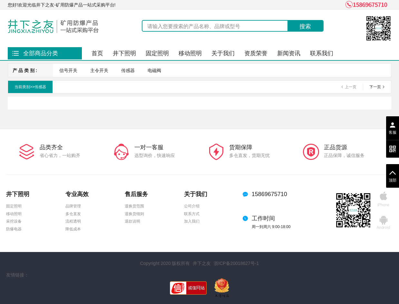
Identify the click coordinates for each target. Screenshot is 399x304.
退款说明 (132, 221)
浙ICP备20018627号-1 (236, 263)
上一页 (350, 87)
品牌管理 (73, 206)
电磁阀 (154, 70)
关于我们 (223, 53)
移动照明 (190, 53)
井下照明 (124, 53)
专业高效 (77, 194)
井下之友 (202, 263)
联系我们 (321, 53)
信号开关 (68, 70)
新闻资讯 (288, 53)
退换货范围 (134, 206)
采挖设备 (14, 221)
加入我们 (192, 221)
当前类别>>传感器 (30, 87)
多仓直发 (73, 214)
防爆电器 (14, 229)
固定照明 (157, 53)
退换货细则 (134, 214)
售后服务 (136, 194)
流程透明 (73, 221)
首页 (97, 53)
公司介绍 (192, 206)
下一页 (375, 87)
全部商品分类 (40, 53)
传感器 (128, 70)
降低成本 (73, 229)
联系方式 (192, 214)
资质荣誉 (256, 53)
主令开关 (99, 70)
